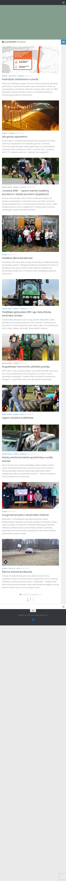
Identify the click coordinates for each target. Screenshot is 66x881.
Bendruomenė (7, 187)
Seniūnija (21, 76)
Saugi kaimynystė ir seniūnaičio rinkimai (25, 515)
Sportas (23, 187)
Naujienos (12, 76)
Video (22, 414)
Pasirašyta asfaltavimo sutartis (20, 79)
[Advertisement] (34, 19)
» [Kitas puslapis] (33, 599)
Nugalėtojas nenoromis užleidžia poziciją (26, 366)
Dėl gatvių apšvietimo (14, 136)
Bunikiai (4, 76)
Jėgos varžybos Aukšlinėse (17, 417)
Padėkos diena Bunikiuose (17, 258)
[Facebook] (33, 619)
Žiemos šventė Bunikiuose (17, 571)
